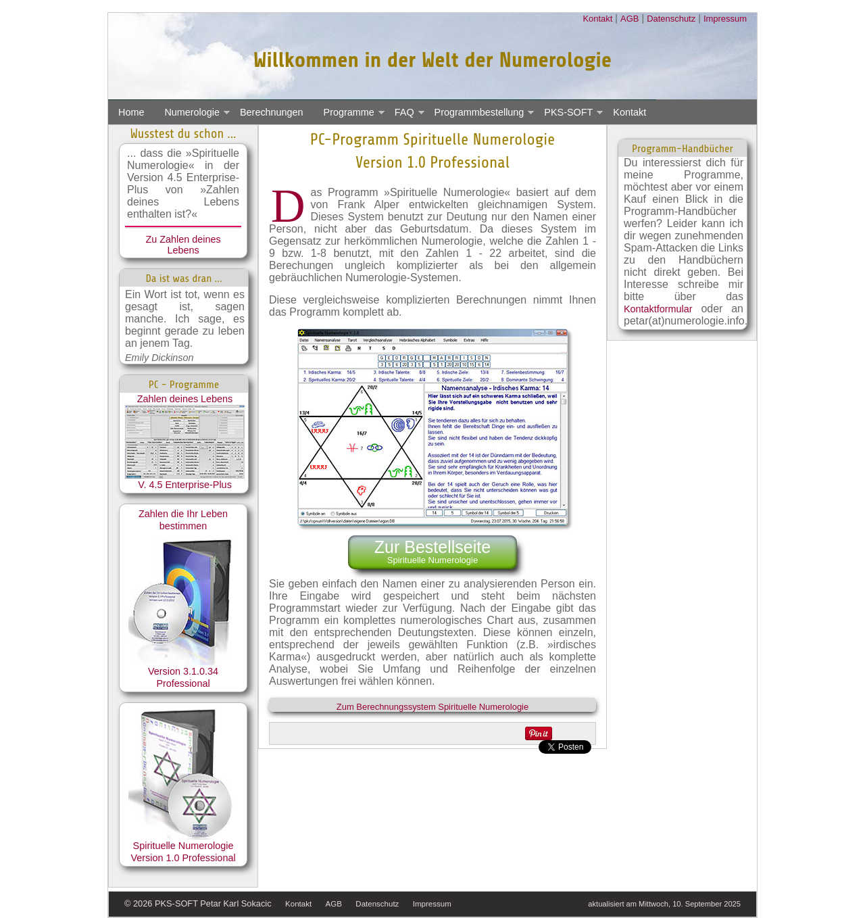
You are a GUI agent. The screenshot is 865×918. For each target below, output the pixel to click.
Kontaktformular (658, 309)
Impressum (725, 19)
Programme (349, 112)
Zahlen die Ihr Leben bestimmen (183, 586)
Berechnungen (271, 112)
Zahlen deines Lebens (185, 436)
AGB (629, 19)
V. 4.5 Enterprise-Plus (185, 484)
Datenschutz (671, 19)
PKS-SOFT (568, 112)
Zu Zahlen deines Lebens (182, 245)
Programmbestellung (479, 112)
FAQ (404, 112)
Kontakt (597, 19)
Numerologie (192, 112)
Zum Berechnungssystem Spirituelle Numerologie (432, 707)
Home (131, 112)
